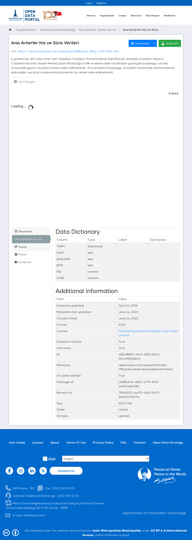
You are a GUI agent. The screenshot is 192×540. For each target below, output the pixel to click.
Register (101, 3)
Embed (173, 93)
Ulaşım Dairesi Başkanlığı (57, 30)
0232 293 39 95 (63, 488)
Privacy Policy (103, 442)
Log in (89, 3)
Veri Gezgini (24, 81)
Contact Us (66, 471)
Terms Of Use (76, 442)
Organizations (107, 15)
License (37, 442)
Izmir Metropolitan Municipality (117, 530)
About (54, 442)
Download (140, 43)
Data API (169, 43)
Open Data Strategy (168, 442)
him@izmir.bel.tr (35, 515)
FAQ (123, 442)
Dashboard (169, 15)
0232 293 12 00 (68, 496)
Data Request (153, 15)
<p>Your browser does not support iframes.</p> (96, 164)
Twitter (21, 254)
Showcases (135, 15)
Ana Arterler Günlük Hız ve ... (99, 30)
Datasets (91, 15)
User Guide (17, 442)
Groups (122, 15)
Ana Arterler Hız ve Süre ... (142, 30)
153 (31, 488)
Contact (140, 442)
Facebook (23, 262)
